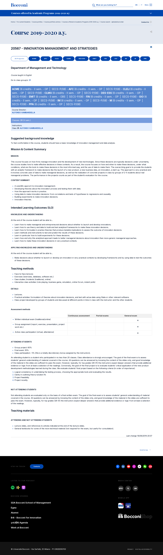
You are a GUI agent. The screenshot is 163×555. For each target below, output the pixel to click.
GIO (115, 58)
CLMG (69, 58)
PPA (145, 58)
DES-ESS (82, 58)
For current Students (23, 22)
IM (126, 58)
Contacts (37, 466)
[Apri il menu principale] (150, 5)
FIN (105, 58)
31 (30, 80)
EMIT (94, 58)
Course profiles (37, 22)
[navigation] (81, 13)
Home (13, 22)
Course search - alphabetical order (112, 22)
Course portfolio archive (52, 22)
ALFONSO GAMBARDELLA (23, 112)
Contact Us (146, 22)
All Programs (19, 58)
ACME (34, 58)
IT (141, 5)
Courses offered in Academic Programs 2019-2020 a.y (80, 22)
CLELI (57, 58)
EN (136, 5)
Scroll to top (145, 450)
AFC (45, 58)
